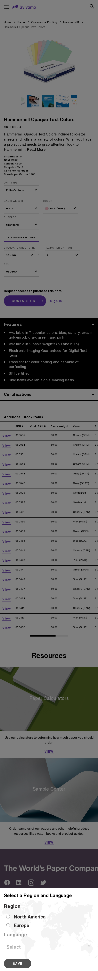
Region (12, 906)
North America (30, 916)
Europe (21, 925)
